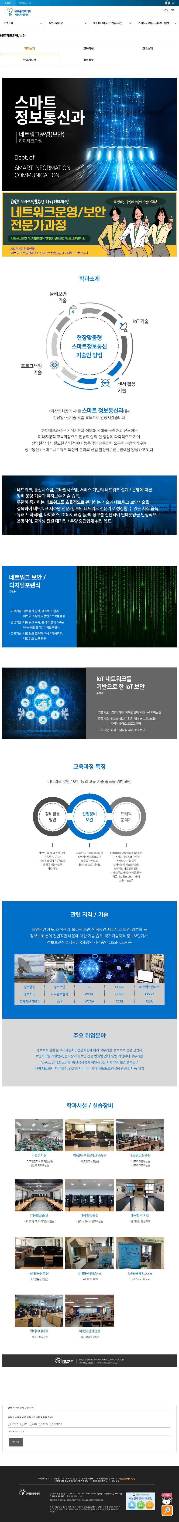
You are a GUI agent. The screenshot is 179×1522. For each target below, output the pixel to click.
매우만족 (15, 1424)
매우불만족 (58, 1424)
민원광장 (115, 1481)
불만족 (45, 1424)
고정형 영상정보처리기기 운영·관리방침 (71, 1481)
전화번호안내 (87, 1478)
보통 (35, 1424)
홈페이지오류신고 (100, 1481)
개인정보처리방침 (127, 1478)
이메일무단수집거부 (105, 1478)
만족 (26, 1424)
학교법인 (8, 3)
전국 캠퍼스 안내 (24, 3)
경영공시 (57, 1478)
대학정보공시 (43, 1478)
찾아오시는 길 (71, 1478)
